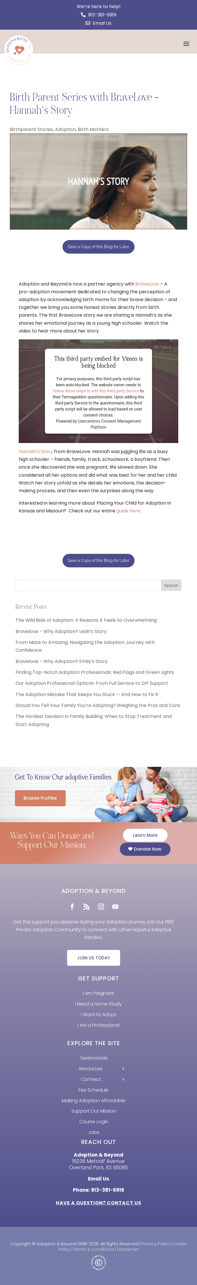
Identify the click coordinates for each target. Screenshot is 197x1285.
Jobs (93, 1132)
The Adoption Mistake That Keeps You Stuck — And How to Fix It (87, 694)
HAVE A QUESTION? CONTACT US (98, 1203)
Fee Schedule (94, 1090)
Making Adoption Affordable (93, 1100)
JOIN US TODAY (93, 958)
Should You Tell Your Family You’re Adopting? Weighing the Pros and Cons (98, 705)
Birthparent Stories (31, 129)
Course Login (93, 1121)
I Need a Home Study (98, 1004)
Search (171, 585)
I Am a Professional (98, 1025)
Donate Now (147, 849)
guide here (128, 510)
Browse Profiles (40, 798)
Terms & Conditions (93, 1249)
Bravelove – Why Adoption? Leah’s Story (61, 631)
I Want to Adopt (98, 1014)
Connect (91, 1079)
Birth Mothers (93, 129)
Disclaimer (128, 1249)
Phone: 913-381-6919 (98, 1190)
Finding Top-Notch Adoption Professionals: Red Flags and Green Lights (95, 672)
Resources (91, 1068)
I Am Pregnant (98, 993)
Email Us (98, 23)
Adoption (65, 129)
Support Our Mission (93, 1111)
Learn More (145, 835)
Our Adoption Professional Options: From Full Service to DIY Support (92, 683)
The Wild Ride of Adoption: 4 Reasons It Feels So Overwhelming (86, 620)
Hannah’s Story (36, 451)
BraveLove (147, 284)
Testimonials (94, 1058)
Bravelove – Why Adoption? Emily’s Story (62, 661)
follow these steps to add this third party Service (96, 390)
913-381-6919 (98, 15)
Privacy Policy (155, 1244)
